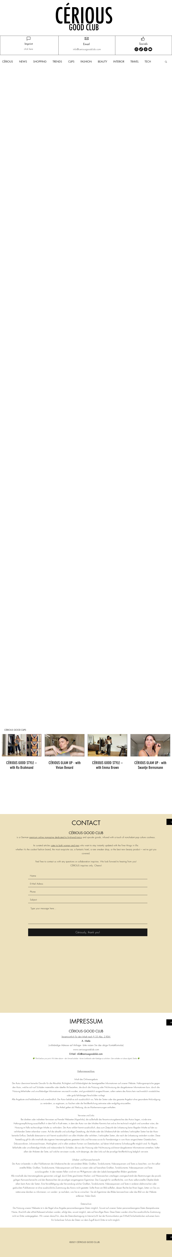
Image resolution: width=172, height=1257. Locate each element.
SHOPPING (39, 61)
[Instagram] (136, 49)
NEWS (23, 61)
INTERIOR (118, 61)
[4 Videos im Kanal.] (86, 752)
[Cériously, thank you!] (87, 932)
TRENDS (57, 61)
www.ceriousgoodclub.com (86, 1049)
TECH (148, 61)
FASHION (86, 61)
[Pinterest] (146, 49)
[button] (166, 62)
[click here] (28, 49)
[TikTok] (141, 49)
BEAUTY (102, 61)
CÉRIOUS (7, 61)
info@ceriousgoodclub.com (90, 1054)
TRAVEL (134, 61)
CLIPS (71, 61)
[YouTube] (150, 49)
